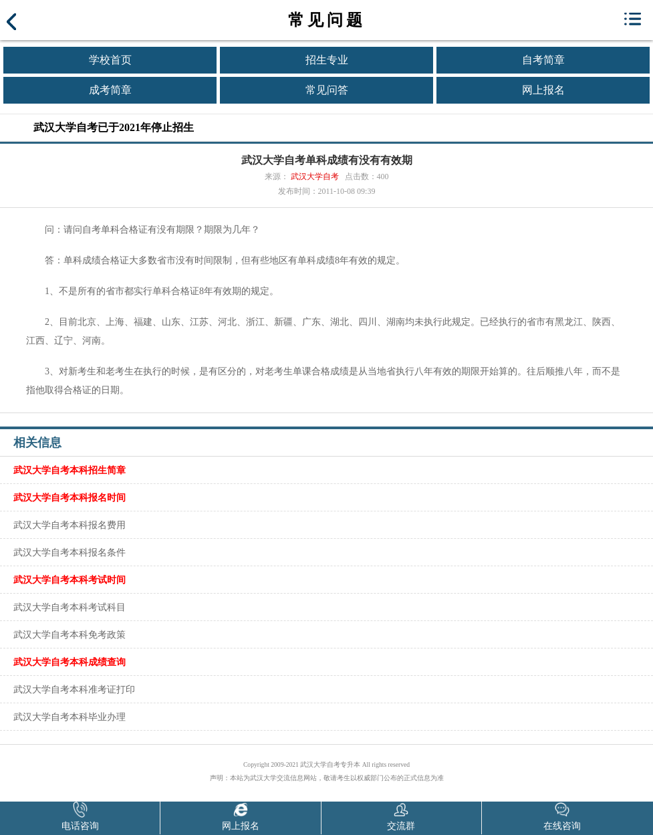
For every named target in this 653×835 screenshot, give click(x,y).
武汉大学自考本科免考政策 (69, 634)
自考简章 (543, 60)
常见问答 (326, 90)
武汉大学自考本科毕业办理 (69, 716)
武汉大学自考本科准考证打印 (74, 689)
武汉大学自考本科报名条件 (69, 552)
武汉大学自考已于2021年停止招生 (113, 127)
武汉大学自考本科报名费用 (69, 524)
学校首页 (110, 60)
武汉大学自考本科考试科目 (69, 607)
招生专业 (326, 60)
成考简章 (110, 90)
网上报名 (543, 90)
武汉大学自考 (315, 176)
